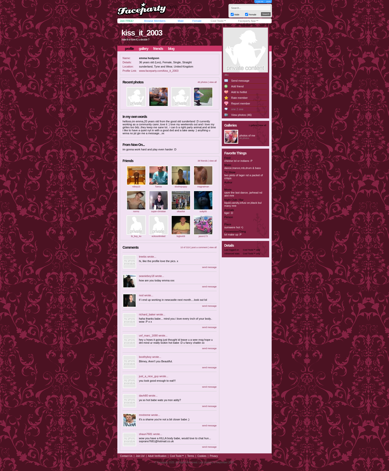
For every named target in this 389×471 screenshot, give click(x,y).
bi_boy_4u (136, 236)
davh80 (143, 395)
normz (136, 211)
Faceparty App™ (248, 20)
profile (129, 49)
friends (158, 49)
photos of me (247, 135)
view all (213, 82)
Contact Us (126, 456)
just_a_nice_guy (149, 376)
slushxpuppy (181, 186)
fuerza (158, 186)
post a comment (199, 247)
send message (209, 267)
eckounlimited (158, 236)
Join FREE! (127, 20)
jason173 (203, 236)
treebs (143, 256)
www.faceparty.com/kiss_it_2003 (159, 70)
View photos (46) (241, 114)
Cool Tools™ (218, 20)
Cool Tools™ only (251, 250)
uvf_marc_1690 (148, 335)
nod (141, 295)
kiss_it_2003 (141, 32)
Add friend (237, 86)
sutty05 (203, 211)
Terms (190, 456)
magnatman (203, 186)
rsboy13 (136, 186)
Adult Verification (157, 456)
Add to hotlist (239, 92)
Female (196, 20)
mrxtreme (144, 414)
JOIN (268, 1)
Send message (240, 80)
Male (181, 20)
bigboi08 (181, 236)
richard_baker (147, 314)
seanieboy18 (146, 275)
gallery (143, 49)
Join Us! (140, 456)
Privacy (214, 456)
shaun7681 (145, 434)
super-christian (158, 211)
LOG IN (259, 1)
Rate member (239, 97)
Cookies (201, 456)
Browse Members (154, 20)
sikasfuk (181, 211)
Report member (240, 103)
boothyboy (145, 356)
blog (171, 49)
